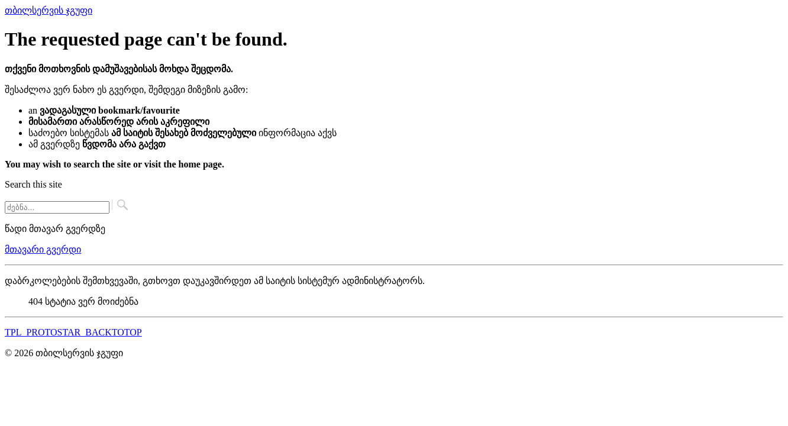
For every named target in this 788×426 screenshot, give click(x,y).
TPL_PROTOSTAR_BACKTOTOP (73, 332)
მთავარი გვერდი (43, 249)
